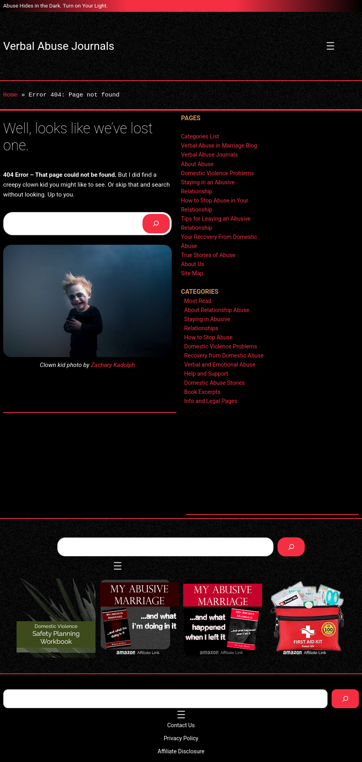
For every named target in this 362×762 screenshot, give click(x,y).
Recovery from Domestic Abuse (224, 355)
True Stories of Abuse (208, 255)
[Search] (156, 223)
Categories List (200, 136)
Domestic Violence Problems (217, 173)
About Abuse (197, 164)
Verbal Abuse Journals (58, 46)
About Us (192, 264)
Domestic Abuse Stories (214, 383)
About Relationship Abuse (216, 310)
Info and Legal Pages (210, 401)
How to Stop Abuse (208, 337)
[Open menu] (330, 46)
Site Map (192, 273)
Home (10, 95)
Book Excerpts (202, 392)
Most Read (198, 301)
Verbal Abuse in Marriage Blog (219, 145)
